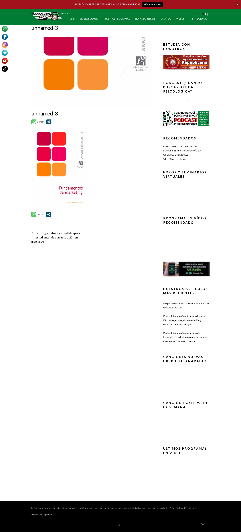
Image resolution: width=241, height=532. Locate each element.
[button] (186, 62)
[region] (186, 63)
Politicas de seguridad (41, 514)
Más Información (152, 4)
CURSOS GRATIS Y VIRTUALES (180, 146)
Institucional (198, 19)
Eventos (166, 19)
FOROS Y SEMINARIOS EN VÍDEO (182, 150)
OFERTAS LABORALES (175, 154)
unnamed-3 (44, 27)
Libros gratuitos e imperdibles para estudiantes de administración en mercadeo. (55, 237)
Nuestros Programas (116, 19)
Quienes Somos (89, 19)
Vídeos (180, 19)
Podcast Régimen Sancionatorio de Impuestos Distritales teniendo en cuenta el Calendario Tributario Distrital (185, 337)
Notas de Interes (145, 19)
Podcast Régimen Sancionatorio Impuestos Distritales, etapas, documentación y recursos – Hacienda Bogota (185, 320)
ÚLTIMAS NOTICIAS (174, 158)
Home (71, 19)
